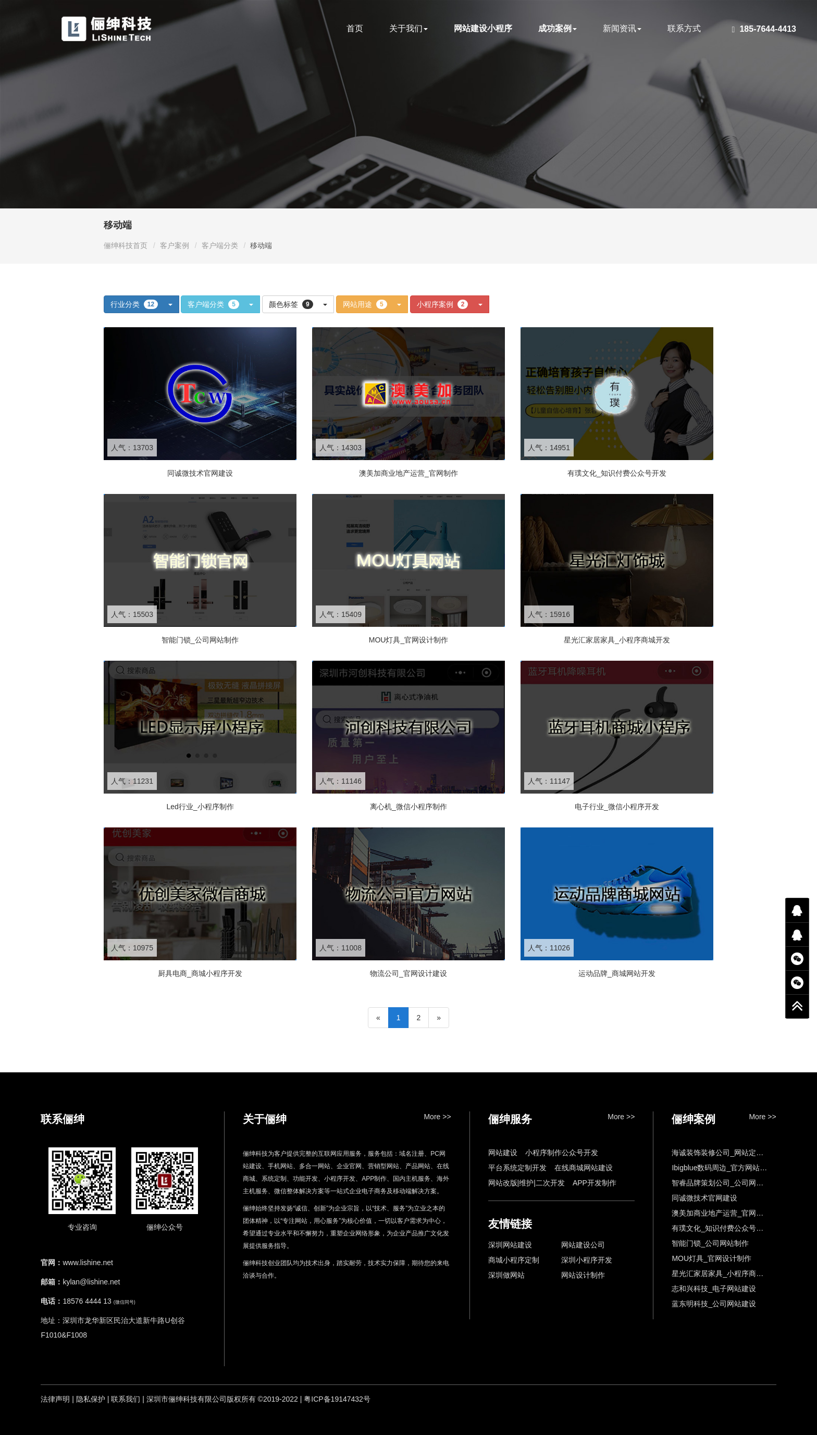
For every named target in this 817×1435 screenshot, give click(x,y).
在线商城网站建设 (583, 1168)
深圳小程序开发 (586, 1260)
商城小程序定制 (513, 1260)
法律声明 (55, 1399)
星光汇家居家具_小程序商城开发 (725, 1273)
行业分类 (141, 304)
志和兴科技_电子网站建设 (714, 1288)
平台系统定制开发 (517, 1168)
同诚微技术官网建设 (704, 1198)
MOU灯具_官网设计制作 (711, 1258)
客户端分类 (220, 245)
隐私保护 (90, 1399)
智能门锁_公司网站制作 (710, 1243)
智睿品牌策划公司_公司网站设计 (725, 1183)
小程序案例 (449, 304)
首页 (354, 28)
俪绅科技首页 (125, 245)
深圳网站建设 (510, 1245)
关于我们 (408, 28)
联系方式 (684, 28)
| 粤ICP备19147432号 (335, 1399)
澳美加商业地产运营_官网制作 (721, 1213)
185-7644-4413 (764, 28)
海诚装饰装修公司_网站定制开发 (725, 1152)
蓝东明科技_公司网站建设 (714, 1304)
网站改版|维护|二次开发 (526, 1183)
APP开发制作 (594, 1183)
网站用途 (372, 304)
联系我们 (125, 1399)
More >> (437, 1116)
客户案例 (174, 245)
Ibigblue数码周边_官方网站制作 (723, 1168)
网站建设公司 (583, 1245)
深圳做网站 (506, 1275)
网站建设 (502, 1152)
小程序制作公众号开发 (561, 1152)
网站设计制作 (583, 1275)
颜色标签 (298, 304)
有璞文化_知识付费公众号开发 (721, 1228)
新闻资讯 (622, 28)
